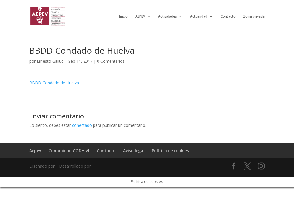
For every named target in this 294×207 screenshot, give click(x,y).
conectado (82, 125)
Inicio (123, 16)
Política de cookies (170, 150)
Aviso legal (133, 150)
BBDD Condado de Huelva (54, 82)
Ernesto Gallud (50, 61)
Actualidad (198, 16)
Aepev (35, 150)
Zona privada (254, 16)
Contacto (228, 16)
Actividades (167, 16)
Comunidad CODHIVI (69, 150)
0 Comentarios (111, 61)
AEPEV (140, 16)
